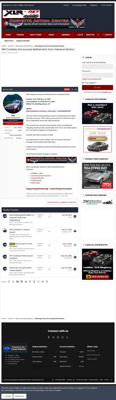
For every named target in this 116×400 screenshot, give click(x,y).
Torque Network (37, 178)
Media (51, 35)
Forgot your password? (91, 79)
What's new (35, 35)
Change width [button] (60, 380)
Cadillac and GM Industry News (21, 223)
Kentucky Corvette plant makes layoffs (20, 269)
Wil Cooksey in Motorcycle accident (21, 257)
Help (101, 380)
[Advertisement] (39, 71)
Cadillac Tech (14, 234)
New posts (9, 41)
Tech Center (106, 5)
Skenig (81, 366)
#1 (76, 89)
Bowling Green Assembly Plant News (20, 237)
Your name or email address (94, 62)
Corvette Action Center (41, 175)
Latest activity (92, 359)
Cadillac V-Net (37, 173)
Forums (20, 35)
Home (66, 5)
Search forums (23, 41)
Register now (106, 92)
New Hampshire (16, 135)
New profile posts (93, 355)
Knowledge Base (79, 5)
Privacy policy (93, 380)
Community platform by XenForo (23, 380)
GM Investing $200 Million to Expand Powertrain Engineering (21, 217)
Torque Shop (36, 180)
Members (66, 35)
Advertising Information (61, 189)
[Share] (72, 89)
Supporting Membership (37, 189)
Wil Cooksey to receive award (19, 230)
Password (86, 71)
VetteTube (35, 183)
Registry (93, 5)
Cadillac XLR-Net (14, 357)
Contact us (71, 380)
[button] (44, 34)
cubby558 (68, 258)
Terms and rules (81, 380)
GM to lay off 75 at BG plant (20, 245)
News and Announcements (20, 262)
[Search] (107, 34)
